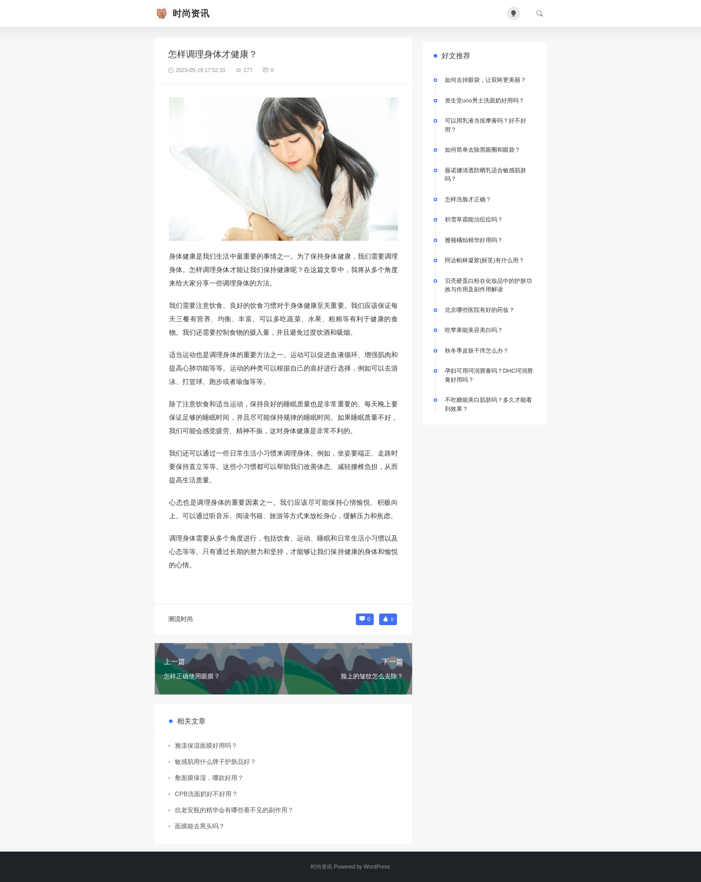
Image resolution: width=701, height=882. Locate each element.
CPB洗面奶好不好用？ (206, 793)
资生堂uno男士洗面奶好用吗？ (484, 100)
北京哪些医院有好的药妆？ (480, 310)
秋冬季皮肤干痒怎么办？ (477, 350)
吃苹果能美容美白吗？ (474, 330)
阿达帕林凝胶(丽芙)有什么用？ (484, 260)
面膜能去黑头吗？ (200, 826)
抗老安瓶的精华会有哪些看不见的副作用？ (234, 810)
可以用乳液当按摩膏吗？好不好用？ (485, 125)
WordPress (376, 867)
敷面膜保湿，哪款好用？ (209, 777)
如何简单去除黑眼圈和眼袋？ (482, 149)
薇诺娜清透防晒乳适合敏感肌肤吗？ (485, 175)
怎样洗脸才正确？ (468, 199)
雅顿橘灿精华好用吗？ (474, 240)
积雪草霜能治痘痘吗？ (474, 219)
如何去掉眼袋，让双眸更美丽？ (485, 80)
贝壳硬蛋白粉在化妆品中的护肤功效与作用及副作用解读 (488, 285)
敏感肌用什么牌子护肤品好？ (215, 761)
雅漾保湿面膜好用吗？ (206, 745)
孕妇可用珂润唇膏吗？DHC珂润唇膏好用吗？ (489, 375)
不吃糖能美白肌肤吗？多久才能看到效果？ (488, 404)
